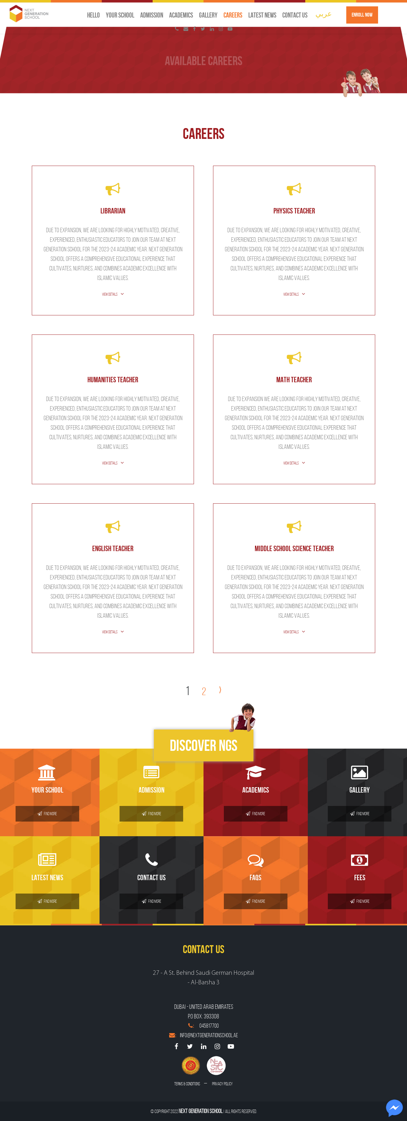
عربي (323, 14)
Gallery (208, 15)
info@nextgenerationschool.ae (203, 1035)
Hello (93, 15)
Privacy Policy (222, 1083)
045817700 (203, 1026)
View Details (109, 294)
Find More (47, 813)
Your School (120, 15)
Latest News (262, 15)
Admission (151, 15)
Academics (181, 15)
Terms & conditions (187, 1083)
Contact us (294, 15)
